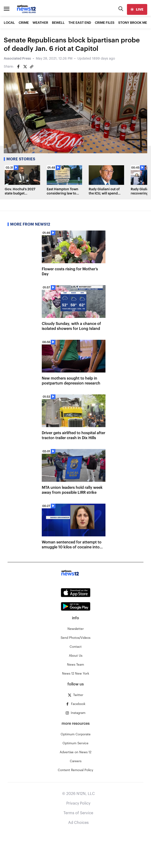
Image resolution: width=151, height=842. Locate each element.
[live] (137, 9)
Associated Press (17, 58)
